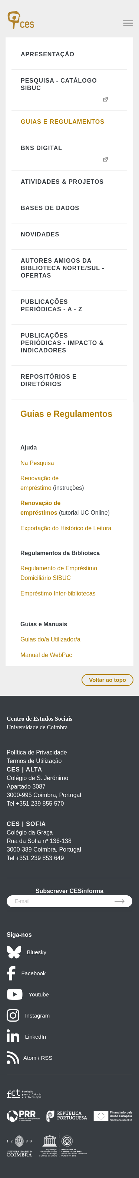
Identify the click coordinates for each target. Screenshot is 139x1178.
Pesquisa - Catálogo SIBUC (59, 84)
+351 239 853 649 (40, 858)
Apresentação (48, 54)
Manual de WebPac (46, 655)
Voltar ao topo (107, 680)
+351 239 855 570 (40, 803)
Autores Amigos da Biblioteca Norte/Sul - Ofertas (63, 268)
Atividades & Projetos (62, 182)
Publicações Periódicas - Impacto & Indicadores (62, 343)
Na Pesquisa (37, 463)
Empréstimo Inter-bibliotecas (58, 593)
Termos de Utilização (34, 761)
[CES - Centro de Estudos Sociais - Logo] (20, 16)
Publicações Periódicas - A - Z (51, 305)
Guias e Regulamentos (63, 122)
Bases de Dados (50, 208)
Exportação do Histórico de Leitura (65, 528)
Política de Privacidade (37, 752)
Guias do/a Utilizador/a (50, 639)
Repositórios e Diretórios (49, 380)
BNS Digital (41, 148)
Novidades (40, 234)
